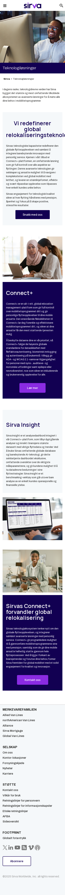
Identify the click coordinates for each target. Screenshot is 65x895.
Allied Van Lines (13, 715)
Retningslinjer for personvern (21, 800)
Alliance (8, 725)
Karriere (8, 773)
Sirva (6, 79)
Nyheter (8, 768)
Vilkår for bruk (11, 795)
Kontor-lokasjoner (14, 757)
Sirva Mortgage (13, 730)
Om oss (8, 752)
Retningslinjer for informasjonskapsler (27, 805)
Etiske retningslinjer (15, 811)
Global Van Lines (13, 735)
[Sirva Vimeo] (31, 847)
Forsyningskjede (13, 763)
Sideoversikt (11, 821)
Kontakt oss (10, 790)
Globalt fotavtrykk (14, 838)
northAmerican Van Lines (19, 720)
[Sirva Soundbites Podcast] (37, 847)
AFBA (6, 816)
